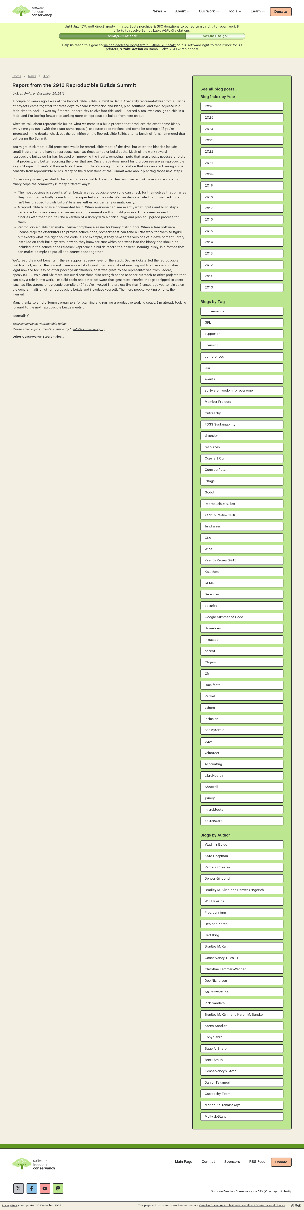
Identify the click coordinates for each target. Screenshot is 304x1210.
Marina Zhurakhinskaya (223, 1105)
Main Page (183, 1162)
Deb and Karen (216, 924)
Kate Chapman (216, 856)
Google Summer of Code (224, 617)
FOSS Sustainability (220, 424)
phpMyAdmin (214, 730)
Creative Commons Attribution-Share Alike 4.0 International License (242, 1205)
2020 (209, 174)
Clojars (210, 662)
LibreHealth (214, 776)
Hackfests (212, 685)
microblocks (214, 810)
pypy (208, 742)
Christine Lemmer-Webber (225, 969)
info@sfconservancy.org (89, 329)
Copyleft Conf (216, 458)
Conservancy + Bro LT (222, 958)
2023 (209, 140)
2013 (209, 253)
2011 (208, 276)
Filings (210, 481)
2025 (209, 118)
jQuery (210, 798)
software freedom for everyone (229, 391)
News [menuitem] (159, 11)
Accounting (213, 764)
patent (210, 651)
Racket (210, 696)
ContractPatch (216, 470)
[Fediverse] (58, 1188)
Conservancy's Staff (220, 1071)
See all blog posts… (218, 89)
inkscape (211, 640)
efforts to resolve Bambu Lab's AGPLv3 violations (151, 31)
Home (16, 76)
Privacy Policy (10, 1205)
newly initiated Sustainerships (129, 27)
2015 (209, 231)
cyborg (210, 708)
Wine (208, 549)
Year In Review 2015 (220, 560)
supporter (212, 334)
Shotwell (211, 787)
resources (212, 447)
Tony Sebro (213, 1037)
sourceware (213, 821)
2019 (209, 186)
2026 (209, 106)
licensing (211, 345)
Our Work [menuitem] (209, 11)
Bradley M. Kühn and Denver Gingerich (234, 890)
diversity (211, 436)
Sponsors (232, 1162)
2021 (209, 163)
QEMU (209, 583)
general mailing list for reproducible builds (50, 289)
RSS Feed (257, 1162)
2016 (209, 220)
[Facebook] (32, 1188)
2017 (209, 208)
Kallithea (212, 572)
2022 (209, 152)
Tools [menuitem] (235, 11)
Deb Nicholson (216, 981)
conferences (214, 357)
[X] (18, 1188)
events (210, 379)
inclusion (211, 719)
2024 (209, 129)
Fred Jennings (216, 913)
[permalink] (20, 316)
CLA (208, 538)
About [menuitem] (182, 11)
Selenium (212, 594)
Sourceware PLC (217, 992)
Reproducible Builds (52, 324)
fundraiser (212, 526)
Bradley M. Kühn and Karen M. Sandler (234, 1015)
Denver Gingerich (218, 879)
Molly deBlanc (215, 1117)
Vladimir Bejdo (216, 845)
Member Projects (218, 402)
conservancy (28, 324)
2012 (209, 265)
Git (207, 674)
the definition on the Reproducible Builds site (99, 134)
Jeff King (212, 935)
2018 (209, 197)
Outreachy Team (218, 1094)
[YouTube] (45, 1188)
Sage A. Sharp (216, 1049)
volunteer (212, 753)
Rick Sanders (215, 1003)
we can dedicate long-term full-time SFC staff (140, 45)
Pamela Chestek (217, 867)
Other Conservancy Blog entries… (38, 336)
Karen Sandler (216, 1026)
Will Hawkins (214, 901)
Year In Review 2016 (220, 515)
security (211, 606)
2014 (209, 242)
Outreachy (213, 413)
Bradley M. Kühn (217, 947)
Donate (280, 12)
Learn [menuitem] (258, 11)
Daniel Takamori (217, 1083)
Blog (46, 76)
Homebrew (213, 628)
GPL (208, 323)
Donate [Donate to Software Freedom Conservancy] (281, 1162)
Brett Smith (214, 1060)
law (207, 368)
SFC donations (168, 27)
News (32, 76)
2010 (209, 287)
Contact (208, 1162)
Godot (209, 492)
